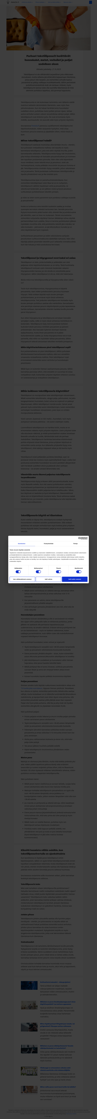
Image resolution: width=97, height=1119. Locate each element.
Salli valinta (48, 579)
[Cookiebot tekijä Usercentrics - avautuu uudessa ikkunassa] (80, 538)
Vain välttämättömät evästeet (22, 579)
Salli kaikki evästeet (74, 579)
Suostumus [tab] (21, 543)
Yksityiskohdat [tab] (48, 543)
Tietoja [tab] (75, 543)
